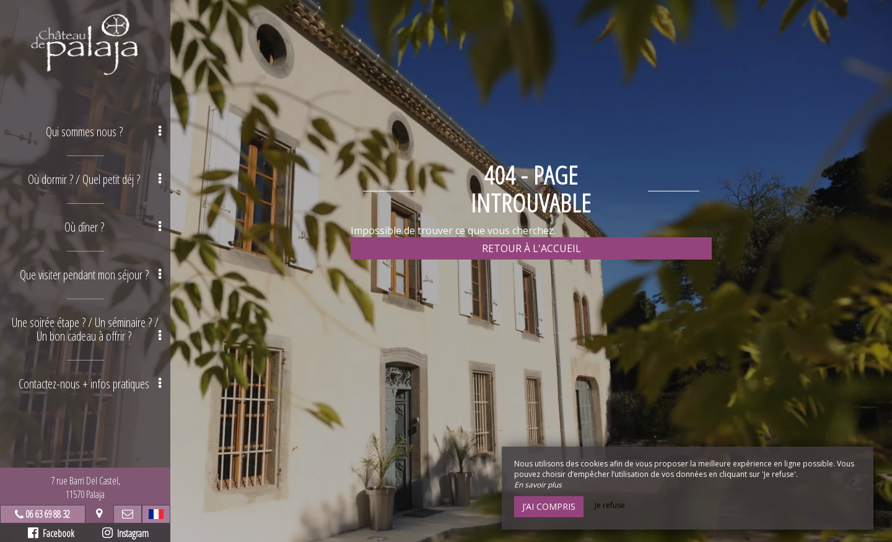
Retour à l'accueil (531, 248)
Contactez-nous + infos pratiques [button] (90, 383)
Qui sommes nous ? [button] (104, 131)
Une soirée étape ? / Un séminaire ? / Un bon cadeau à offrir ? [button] (86, 329)
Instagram (125, 533)
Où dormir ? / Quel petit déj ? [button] (94, 179)
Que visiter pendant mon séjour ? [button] (91, 274)
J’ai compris (548, 506)
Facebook (51, 533)
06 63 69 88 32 (47, 514)
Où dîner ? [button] (113, 227)
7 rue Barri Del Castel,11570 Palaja (85, 487)
